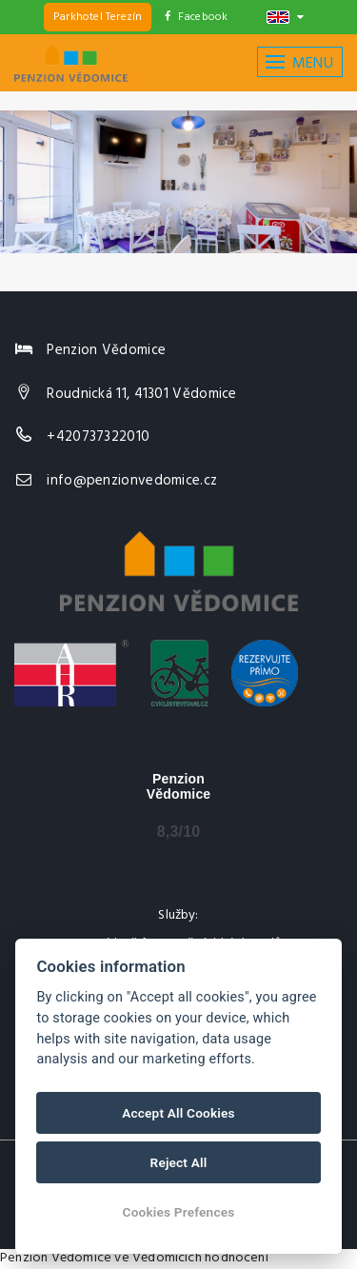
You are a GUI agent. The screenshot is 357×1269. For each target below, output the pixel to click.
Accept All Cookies (178, 1112)
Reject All (179, 1162)
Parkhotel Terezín (97, 17)
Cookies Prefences (179, 1211)
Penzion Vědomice (55, 1258)
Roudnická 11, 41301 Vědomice (141, 394)
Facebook (196, 17)
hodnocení (236, 1258)
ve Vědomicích (158, 1258)
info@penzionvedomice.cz (132, 480)
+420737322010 (98, 437)
